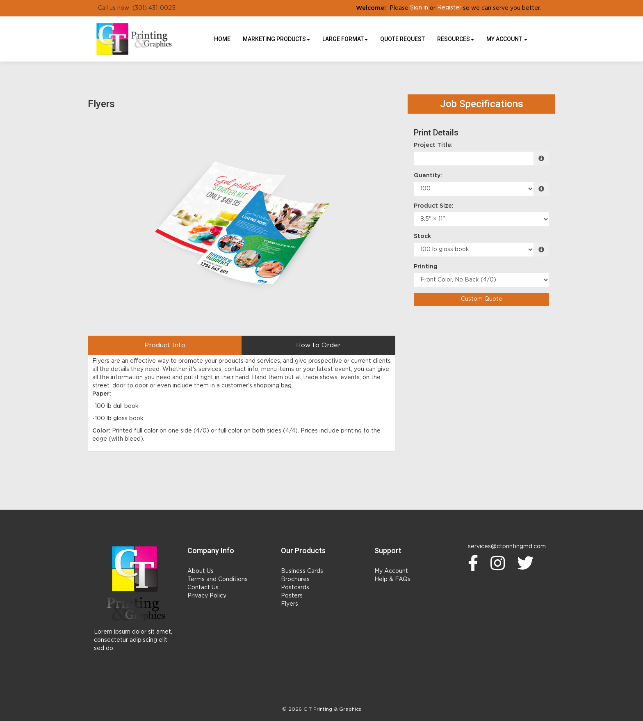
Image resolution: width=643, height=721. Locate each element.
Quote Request (402, 39)
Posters (292, 596)
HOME (222, 39)
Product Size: (434, 206)
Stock (422, 236)
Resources (455, 39)
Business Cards (302, 571)
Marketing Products (276, 39)
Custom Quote (481, 299)
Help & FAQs (392, 579)
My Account (391, 571)
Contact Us (203, 588)
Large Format (345, 39)
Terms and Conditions (217, 579)
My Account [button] (506, 39)
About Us (200, 571)
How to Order (318, 345)
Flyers (289, 604)
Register (449, 8)
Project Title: (433, 145)
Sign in (419, 8)
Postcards (295, 588)
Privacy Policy (206, 596)
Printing (426, 267)
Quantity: (428, 176)
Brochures (295, 579)
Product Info (164, 345)
